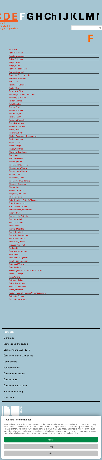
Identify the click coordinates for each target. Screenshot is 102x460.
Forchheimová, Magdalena (20, 210)
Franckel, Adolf (15, 219)
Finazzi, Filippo (15, 146)
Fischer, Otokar (15, 175)
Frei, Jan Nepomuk (17, 245)
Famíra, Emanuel (16, 72)
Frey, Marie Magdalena (19, 258)
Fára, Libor (13, 82)
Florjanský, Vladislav (17, 194)
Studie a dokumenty (13, 391)
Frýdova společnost (17, 287)
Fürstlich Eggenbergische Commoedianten (27, 293)
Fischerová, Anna (16, 178)
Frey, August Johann (18, 251)
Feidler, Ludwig (15, 101)
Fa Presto (13, 50)
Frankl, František (16, 232)
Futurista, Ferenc (16, 296)
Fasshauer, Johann (17, 85)
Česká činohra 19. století (15, 386)
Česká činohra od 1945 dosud (18, 356)
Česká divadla (10, 380)
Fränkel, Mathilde (16, 229)
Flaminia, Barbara (16, 191)
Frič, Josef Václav (16, 264)
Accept (51, 440)
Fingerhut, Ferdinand (18, 152)
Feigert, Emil (14, 107)
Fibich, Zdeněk (15, 130)
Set (51, 453)
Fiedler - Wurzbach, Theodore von (23, 136)
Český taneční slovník (14, 374)
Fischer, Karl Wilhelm (18, 168)
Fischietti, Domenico (17, 184)
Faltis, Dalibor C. (16, 59)
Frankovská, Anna (17, 239)
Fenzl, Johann (15, 117)
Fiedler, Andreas (16, 139)
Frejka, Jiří (13, 248)
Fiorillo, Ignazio (15, 162)
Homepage (8, 332)
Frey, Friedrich (15, 255)
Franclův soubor (16, 223)
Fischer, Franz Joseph (18, 165)
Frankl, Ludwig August (18, 235)
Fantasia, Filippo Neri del (19, 75)
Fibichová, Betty (16, 133)
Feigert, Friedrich (16, 110)
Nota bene (8, 397)
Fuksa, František (16, 290)
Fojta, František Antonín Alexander (24, 200)
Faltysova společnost (18, 69)
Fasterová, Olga (16, 91)
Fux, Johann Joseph (18, 299)
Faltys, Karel (14, 66)
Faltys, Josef (14, 62)
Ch (50, 17)
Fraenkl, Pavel (15, 213)
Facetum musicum (17, 56)
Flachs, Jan (14, 187)
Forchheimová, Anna (18, 207)
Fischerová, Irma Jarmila (19, 181)
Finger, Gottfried (16, 149)
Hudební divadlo (11, 368)
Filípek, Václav (15, 142)
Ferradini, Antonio (16, 123)
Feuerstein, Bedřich (17, 126)
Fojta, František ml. (17, 203)
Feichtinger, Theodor (17, 98)
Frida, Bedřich (15, 267)
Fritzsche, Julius (16, 280)
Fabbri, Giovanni (16, 53)
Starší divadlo (10, 362)
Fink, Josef (13, 155)
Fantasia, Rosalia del (18, 78)
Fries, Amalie (14, 277)
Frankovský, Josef (17, 242)
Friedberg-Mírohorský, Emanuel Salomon (26, 271)
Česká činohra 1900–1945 (16, 350)
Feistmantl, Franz (16, 114)
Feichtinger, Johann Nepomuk (22, 94)
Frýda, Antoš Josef (17, 283)
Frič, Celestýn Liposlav (18, 261)
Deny (51, 446)
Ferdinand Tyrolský (17, 120)
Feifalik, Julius (15, 104)
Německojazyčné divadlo (15, 344)
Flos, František (15, 197)
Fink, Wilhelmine (16, 159)
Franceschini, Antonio (18, 216)
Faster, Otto (14, 88)
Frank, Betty (14, 226)
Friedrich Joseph (16, 274)
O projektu (8, 338)
